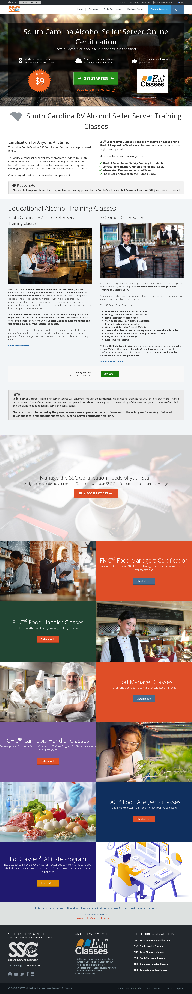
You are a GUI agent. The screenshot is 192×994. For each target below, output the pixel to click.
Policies (169, 988)
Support (180, 988)
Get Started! (96, 78)
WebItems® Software (59, 988)
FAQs (124, 2)
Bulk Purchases (112, 9)
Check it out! (144, 581)
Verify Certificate (140, 2)
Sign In (177, 9)
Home (79, 9)
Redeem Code (135, 9)
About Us (158, 988)
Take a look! (48, 639)
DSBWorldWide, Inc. (29, 988)
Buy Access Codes (95, 493)
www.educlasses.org (85, 973)
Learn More (48, 883)
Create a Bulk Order (96, 90)
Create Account (159, 9)
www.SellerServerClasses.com (96, 918)
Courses (93, 9)
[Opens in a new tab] (10, 974)
